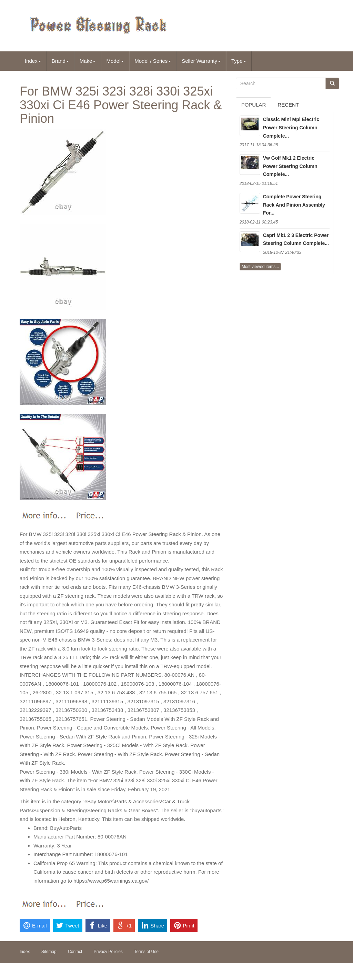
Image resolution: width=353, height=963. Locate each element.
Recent (288, 105)
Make (88, 61)
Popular (253, 105)
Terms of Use (146, 951)
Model (115, 61)
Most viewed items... (260, 266)
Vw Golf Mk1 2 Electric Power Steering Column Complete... (290, 166)
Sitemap (49, 951)
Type (238, 61)
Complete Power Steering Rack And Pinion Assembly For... (294, 205)
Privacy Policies (108, 951)
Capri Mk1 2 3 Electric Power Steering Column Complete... (296, 239)
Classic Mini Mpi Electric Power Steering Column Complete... (291, 128)
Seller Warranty (201, 61)
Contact (75, 951)
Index (33, 61)
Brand (60, 61)
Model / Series (152, 61)
